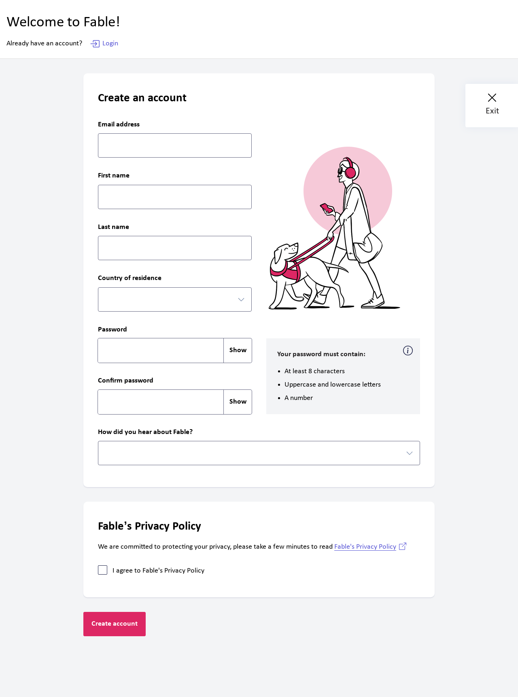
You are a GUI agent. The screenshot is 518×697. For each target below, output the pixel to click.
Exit (492, 105)
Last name (113, 227)
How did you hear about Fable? (145, 432)
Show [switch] (237, 350)
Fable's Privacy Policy (365, 547)
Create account (114, 624)
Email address (119, 124)
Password (112, 330)
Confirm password (125, 381)
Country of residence (129, 278)
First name (114, 176)
